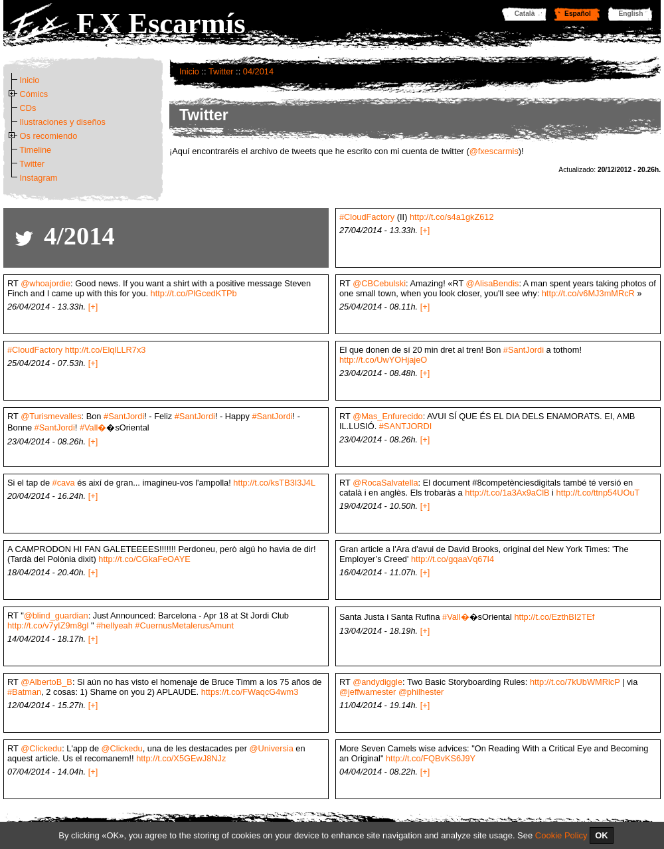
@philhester (421, 692)
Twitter (221, 71)
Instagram (39, 178)
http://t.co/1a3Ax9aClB (507, 493)
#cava (63, 483)
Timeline (35, 150)
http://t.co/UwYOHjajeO (383, 360)
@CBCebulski (379, 283)
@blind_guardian (56, 615)
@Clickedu (41, 748)
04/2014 (258, 71)
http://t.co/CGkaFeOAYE (144, 559)
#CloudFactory (366, 217)
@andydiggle (377, 682)
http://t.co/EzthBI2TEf (554, 617)
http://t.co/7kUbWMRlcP (575, 682)
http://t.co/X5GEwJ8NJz (181, 758)
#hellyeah (114, 625)
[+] (425, 230)
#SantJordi (523, 350)
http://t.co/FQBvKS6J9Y (430, 758)
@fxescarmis (494, 151)
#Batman (24, 692)
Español (577, 13)
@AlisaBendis (492, 283)
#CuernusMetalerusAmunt (184, 625)
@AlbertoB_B (46, 682)
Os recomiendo (49, 136)
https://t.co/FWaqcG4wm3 (250, 692)
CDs (28, 108)
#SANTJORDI (405, 426)
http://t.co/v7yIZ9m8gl (47, 625)
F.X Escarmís (161, 23)
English (631, 13)
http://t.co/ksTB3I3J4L (274, 483)
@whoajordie (45, 283)
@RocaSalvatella (385, 483)
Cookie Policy (561, 835)
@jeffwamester (367, 692)
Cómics (34, 94)
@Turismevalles (51, 416)
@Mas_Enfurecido (387, 416)
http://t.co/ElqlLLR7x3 (105, 350)
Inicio (189, 71)
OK (601, 835)
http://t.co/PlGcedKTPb (194, 293)
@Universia (271, 748)
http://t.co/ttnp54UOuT (598, 493)
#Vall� (93, 427)
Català (525, 13)
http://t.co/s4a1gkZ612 (452, 217)
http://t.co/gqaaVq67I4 (452, 559)
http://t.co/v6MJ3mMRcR (588, 293)
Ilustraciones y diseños (63, 122)
